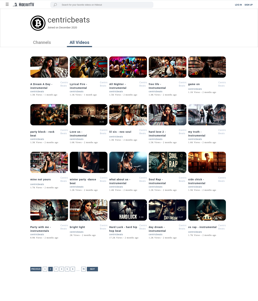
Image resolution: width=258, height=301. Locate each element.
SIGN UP (249, 5)
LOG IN (238, 5)
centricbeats (37, 91)
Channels (42, 42)
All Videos (79, 42)
